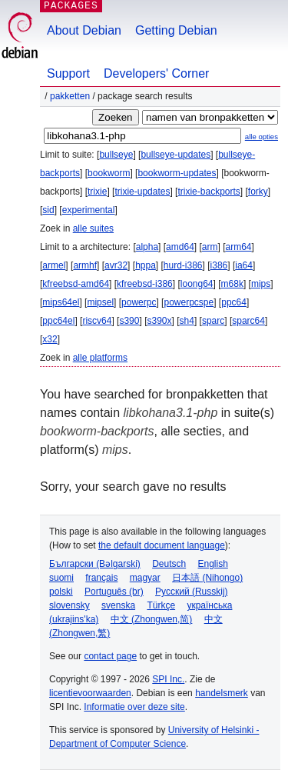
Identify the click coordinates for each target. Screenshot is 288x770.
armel (53, 265)
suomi (61, 577)
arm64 (239, 247)
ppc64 (234, 302)
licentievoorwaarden (90, 693)
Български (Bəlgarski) (95, 563)
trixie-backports (208, 191)
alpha (147, 247)
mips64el (60, 302)
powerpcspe (189, 302)
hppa (145, 265)
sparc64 (248, 320)
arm (210, 247)
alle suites (93, 228)
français (101, 577)
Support (68, 73)
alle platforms (100, 357)
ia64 (244, 265)
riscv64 (96, 320)
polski (61, 591)
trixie (97, 191)
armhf (85, 265)
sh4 (187, 320)
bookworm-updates (176, 173)
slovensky (69, 605)
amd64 (180, 247)
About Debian (84, 30)
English (213, 563)
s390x (159, 320)
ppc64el (58, 320)
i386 (219, 265)
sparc (213, 320)
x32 (49, 339)
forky (258, 191)
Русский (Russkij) (191, 591)
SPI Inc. (168, 679)
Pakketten (70, 96)
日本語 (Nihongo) (207, 577)
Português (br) (114, 591)
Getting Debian (176, 30)
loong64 (197, 283)
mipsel (100, 302)
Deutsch (169, 563)
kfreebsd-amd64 (75, 283)
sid (48, 210)
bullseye (116, 154)
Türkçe (161, 605)
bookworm (109, 173)
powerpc (138, 302)
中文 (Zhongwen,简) (152, 619)
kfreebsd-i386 (145, 283)
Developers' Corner (156, 73)
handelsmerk (221, 693)
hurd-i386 (183, 265)
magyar (145, 577)
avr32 (115, 265)
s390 (129, 320)
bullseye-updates (175, 154)
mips (260, 283)
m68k (232, 283)
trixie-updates (142, 191)
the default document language (161, 545)
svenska (118, 605)
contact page (110, 656)
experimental (88, 210)
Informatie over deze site (134, 707)
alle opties (261, 136)
